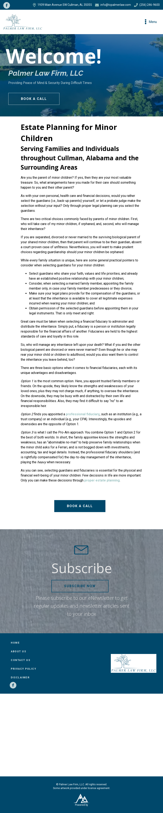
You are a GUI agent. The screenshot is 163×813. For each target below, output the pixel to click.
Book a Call (34, 99)
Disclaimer (20, 677)
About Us (18, 651)
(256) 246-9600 (147, 5)
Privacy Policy (23, 668)
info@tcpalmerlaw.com (113, 5)
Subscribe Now (80, 586)
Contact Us (20, 660)
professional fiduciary (83, 414)
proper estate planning (102, 480)
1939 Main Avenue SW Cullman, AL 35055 (62, 5)
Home (15, 642)
